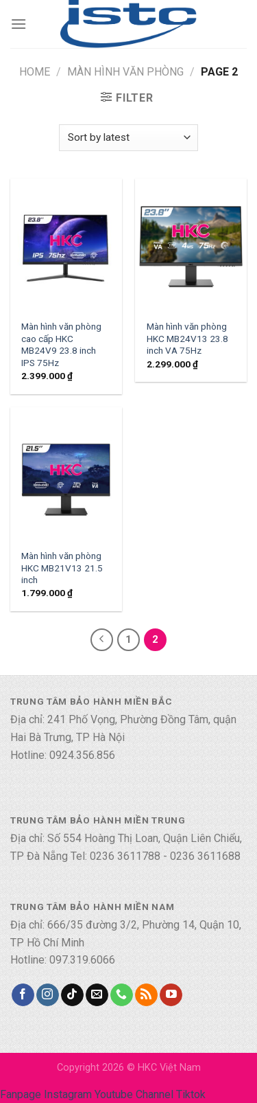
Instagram (68, 1094)
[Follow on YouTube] (171, 995)
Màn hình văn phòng (125, 71)
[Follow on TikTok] (72, 995)
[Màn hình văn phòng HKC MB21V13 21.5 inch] (66, 474)
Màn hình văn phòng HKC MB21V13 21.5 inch (62, 567)
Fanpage (20, 1094)
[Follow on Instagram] (47, 995)
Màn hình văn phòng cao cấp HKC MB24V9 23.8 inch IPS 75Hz (61, 344)
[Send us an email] (97, 995)
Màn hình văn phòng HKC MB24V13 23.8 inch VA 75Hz (187, 338)
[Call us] (121, 995)
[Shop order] (128, 137)
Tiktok (191, 1094)
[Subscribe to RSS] (146, 995)
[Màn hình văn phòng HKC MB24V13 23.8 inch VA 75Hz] (191, 245)
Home (34, 71)
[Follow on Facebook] (23, 995)
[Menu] (18, 24)
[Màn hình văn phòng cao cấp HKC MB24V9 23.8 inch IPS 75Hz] (66, 245)
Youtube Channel (134, 1094)
